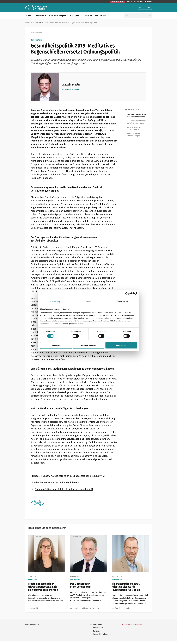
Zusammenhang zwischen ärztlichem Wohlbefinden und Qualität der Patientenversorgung (136, 115)
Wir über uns (100, 15)
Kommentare (40, 15)
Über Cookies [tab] (122, 301)
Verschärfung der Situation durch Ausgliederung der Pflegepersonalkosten (135, 128)
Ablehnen (56, 345)
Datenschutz (138, 1)
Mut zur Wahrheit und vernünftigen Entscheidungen (133, 135)
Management (75, 15)
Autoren (88, 15)
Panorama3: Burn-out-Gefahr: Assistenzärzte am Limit (64, 489)
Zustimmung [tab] (54, 302)
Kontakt (129, 1)
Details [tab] (88, 301)
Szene (28, 15)
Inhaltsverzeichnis (133, 109)
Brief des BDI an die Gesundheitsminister (56, 482)
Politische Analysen (57, 15)
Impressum (148, 1)
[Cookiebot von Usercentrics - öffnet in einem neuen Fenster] (127, 294)
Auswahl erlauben (88, 345)
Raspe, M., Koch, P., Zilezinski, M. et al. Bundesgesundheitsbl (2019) (69, 476)
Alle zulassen (121, 345)
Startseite (28, 23)
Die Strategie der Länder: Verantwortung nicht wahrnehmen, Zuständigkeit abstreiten (136, 122)
